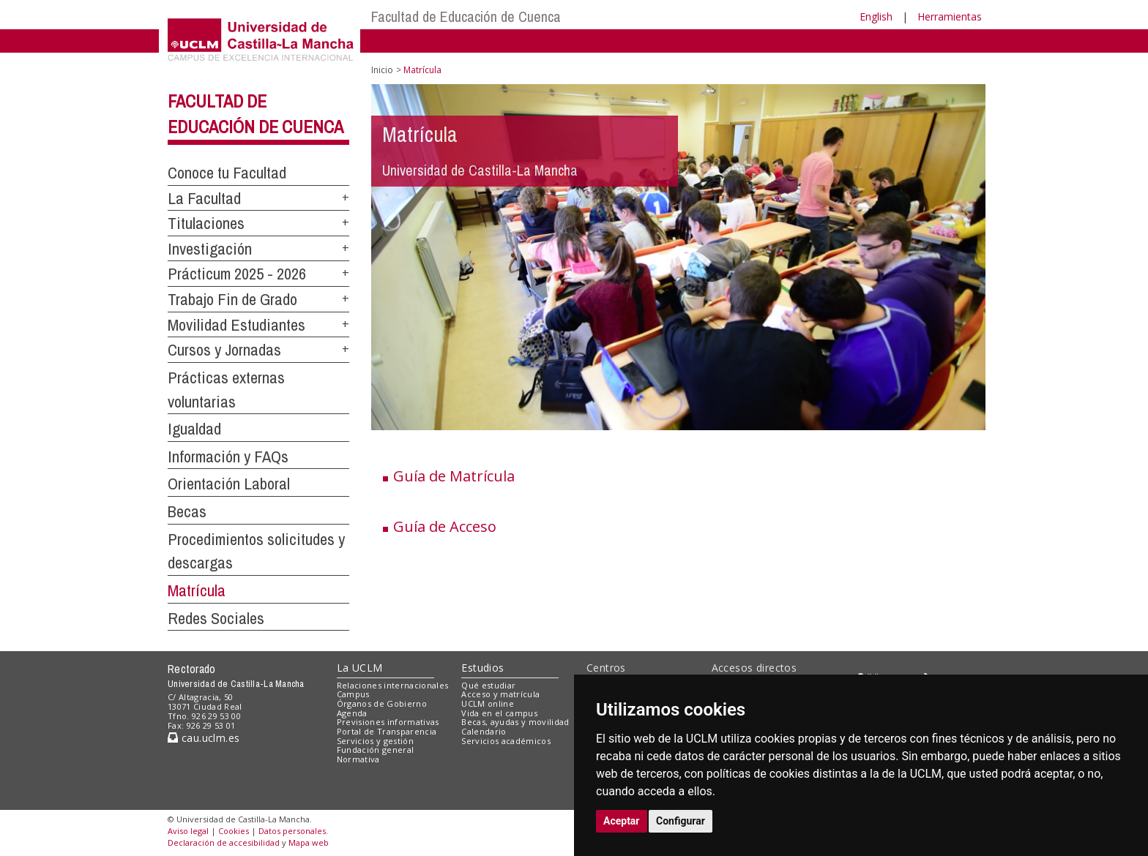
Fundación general (375, 749)
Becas (187, 511)
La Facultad (204, 198)
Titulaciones (206, 223)
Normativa (358, 759)
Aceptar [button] (621, 821)
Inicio (382, 70)
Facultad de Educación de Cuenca (466, 16)
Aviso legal (188, 830)
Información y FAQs (228, 457)
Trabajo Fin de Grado (232, 299)
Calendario (483, 731)
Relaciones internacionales (393, 685)
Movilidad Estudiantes (236, 325)
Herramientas (949, 16)
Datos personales (292, 830)
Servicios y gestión (375, 740)
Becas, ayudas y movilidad (515, 721)
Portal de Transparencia (387, 731)
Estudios (482, 668)
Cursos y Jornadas (224, 350)
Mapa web (308, 842)
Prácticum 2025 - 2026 (237, 274)
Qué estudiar (488, 685)
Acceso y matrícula (500, 693)
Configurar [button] (680, 821)
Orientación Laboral (229, 484)
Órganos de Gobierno (382, 703)
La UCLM (360, 668)
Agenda (352, 712)
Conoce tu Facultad (227, 173)
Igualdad (194, 429)
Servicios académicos (506, 740)
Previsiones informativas (388, 721)
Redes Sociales (216, 618)
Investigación (210, 249)
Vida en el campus (499, 712)
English (876, 16)
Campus (353, 693)
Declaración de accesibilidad (224, 842)
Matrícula (196, 590)
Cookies (233, 830)
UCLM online (487, 703)
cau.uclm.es (203, 738)
